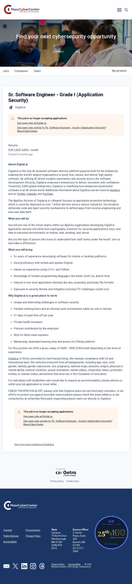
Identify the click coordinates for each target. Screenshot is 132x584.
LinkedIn (31, 194)
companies (21, 71)
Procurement (33, 530)
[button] (119, 9)
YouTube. (48, 194)
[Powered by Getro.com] (66, 472)
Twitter (21, 194)
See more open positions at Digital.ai (34, 444)
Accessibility (10, 541)
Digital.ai (13, 358)
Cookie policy (72, 481)
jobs (6, 71)
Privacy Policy (33, 536)
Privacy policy (57, 481)
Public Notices (11, 536)
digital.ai (115, 190)
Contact (7, 530)
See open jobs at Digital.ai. (32, 123)
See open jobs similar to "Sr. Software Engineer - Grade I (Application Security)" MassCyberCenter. (61, 129)
